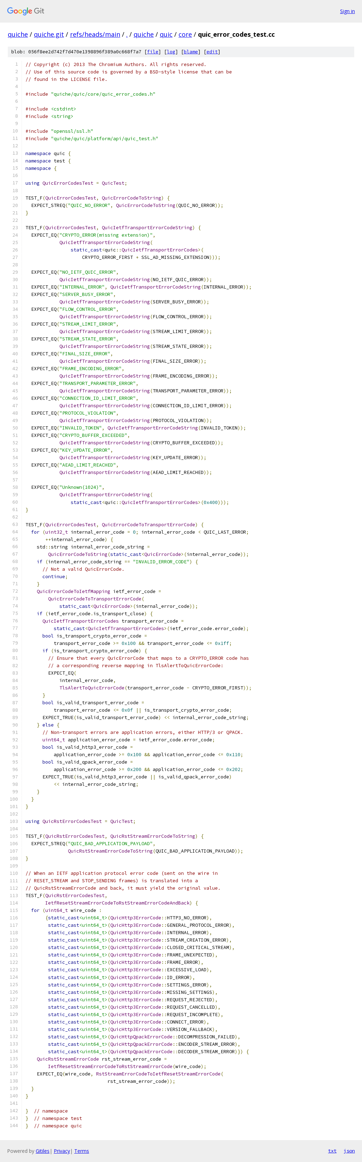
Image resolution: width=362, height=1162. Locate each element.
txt (332, 1151)
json (349, 1151)
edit (212, 52)
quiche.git (49, 34)
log (171, 52)
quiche (18, 34)
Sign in (347, 11)
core (185, 34)
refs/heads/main (95, 34)
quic (166, 34)
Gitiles (42, 1151)
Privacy (62, 1151)
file (152, 52)
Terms (81, 1151)
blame (191, 52)
